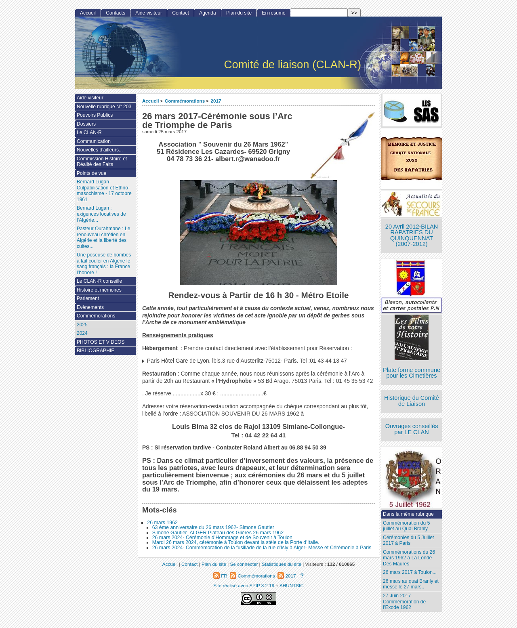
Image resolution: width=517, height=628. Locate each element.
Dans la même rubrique (408, 514)
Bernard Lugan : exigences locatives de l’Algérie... (101, 214)
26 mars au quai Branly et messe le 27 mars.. (411, 584)
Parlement (88, 298)
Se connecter (244, 564)
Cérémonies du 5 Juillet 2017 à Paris (408, 540)
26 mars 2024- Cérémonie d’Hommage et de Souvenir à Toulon (222, 537)
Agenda (207, 13)
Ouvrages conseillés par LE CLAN (411, 429)
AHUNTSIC (292, 585)
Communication (94, 141)
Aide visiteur (148, 13)
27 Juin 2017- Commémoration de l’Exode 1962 (404, 601)
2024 (82, 333)
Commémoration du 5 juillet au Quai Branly (406, 526)
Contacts (115, 13)
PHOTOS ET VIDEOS (101, 342)
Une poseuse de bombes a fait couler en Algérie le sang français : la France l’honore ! (104, 263)
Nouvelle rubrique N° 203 (104, 106)
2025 (82, 325)
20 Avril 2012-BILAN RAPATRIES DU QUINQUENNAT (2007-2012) (411, 235)
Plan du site (239, 13)
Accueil (150, 100)
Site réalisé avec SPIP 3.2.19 (243, 585)
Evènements (90, 307)
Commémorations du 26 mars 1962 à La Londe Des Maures (409, 558)
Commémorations (185, 100)
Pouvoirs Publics (95, 115)
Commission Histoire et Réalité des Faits (102, 162)
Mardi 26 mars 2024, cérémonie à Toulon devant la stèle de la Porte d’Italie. (235, 542)
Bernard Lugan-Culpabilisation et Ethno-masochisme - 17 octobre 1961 (104, 190)
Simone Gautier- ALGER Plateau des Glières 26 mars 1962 (218, 533)
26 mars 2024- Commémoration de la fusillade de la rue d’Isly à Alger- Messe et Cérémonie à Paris (262, 547)
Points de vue (91, 173)
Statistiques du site (281, 564)
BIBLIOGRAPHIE (95, 350)
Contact (180, 13)
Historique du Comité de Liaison (411, 401)
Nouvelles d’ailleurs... (100, 150)
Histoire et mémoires (99, 290)
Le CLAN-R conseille (99, 281)
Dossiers (86, 124)
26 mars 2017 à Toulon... (410, 572)
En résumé (273, 13)
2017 (216, 100)
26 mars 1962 (162, 522)
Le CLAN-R (89, 132)
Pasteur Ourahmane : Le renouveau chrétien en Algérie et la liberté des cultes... (103, 237)
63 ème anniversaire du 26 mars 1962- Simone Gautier (213, 527)
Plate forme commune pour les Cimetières (411, 373)
